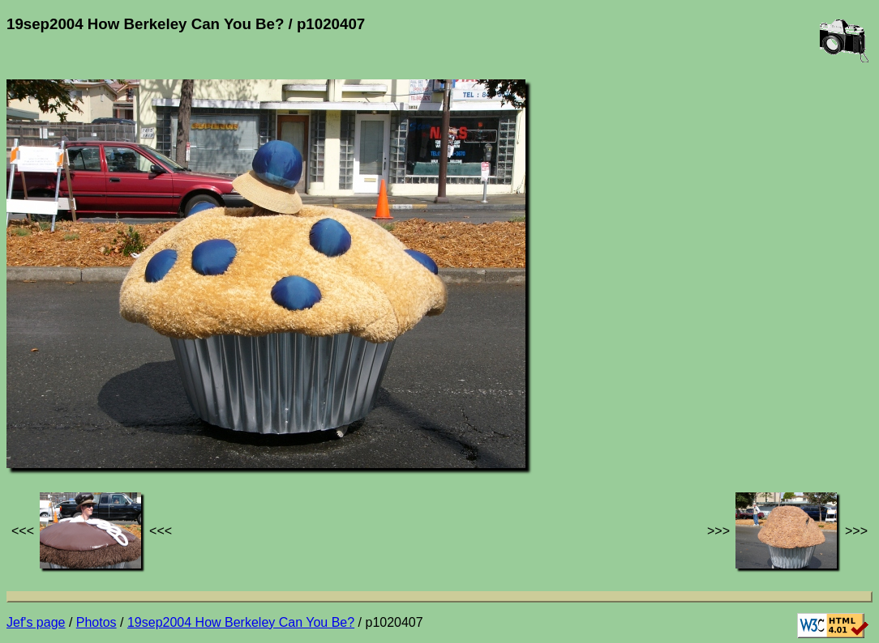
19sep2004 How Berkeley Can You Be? (240, 622)
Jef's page (35, 622)
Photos (96, 622)
